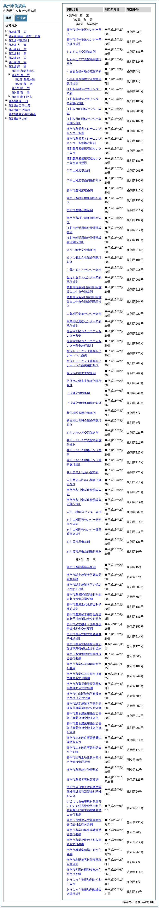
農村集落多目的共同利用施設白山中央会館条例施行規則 (84, 301)
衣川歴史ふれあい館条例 (83, 472)
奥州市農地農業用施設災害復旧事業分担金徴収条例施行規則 (84, 728)
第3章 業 (21, 88)
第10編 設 (18, 101)
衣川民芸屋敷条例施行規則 (84, 551)
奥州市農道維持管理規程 (83, 769)
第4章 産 (21, 92)
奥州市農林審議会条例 (81, 567)
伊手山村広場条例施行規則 (84, 180)
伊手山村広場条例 (78, 170)
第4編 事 (17, 44)
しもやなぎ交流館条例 (81, 51)
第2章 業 (21, 75)
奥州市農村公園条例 (80, 210)
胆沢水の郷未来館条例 (81, 373)
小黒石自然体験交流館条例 (84, 71)
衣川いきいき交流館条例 (83, 432)
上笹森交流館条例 (78, 393)
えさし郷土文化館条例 (81, 250)
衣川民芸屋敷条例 (78, 541)
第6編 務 (17, 53)
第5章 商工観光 (22, 97)
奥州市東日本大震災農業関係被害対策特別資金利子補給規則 (84, 792)
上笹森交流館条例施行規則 (84, 403)
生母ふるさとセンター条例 (84, 269)
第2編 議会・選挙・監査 (24, 36)
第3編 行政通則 (19, 40)
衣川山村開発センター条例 (84, 512)
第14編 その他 (18, 118)
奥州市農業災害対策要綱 (83, 779)
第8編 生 (17, 62)
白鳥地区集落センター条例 (84, 313)
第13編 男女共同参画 (22, 114)
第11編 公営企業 (19, 105)
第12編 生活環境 (19, 110)
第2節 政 (24, 83)
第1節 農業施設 (25, 79)
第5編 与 (17, 49)
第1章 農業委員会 (23, 70)
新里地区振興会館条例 (81, 412)
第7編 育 (17, 57)
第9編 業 (17, 66)
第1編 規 (17, 31)
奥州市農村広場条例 (80, 190)
